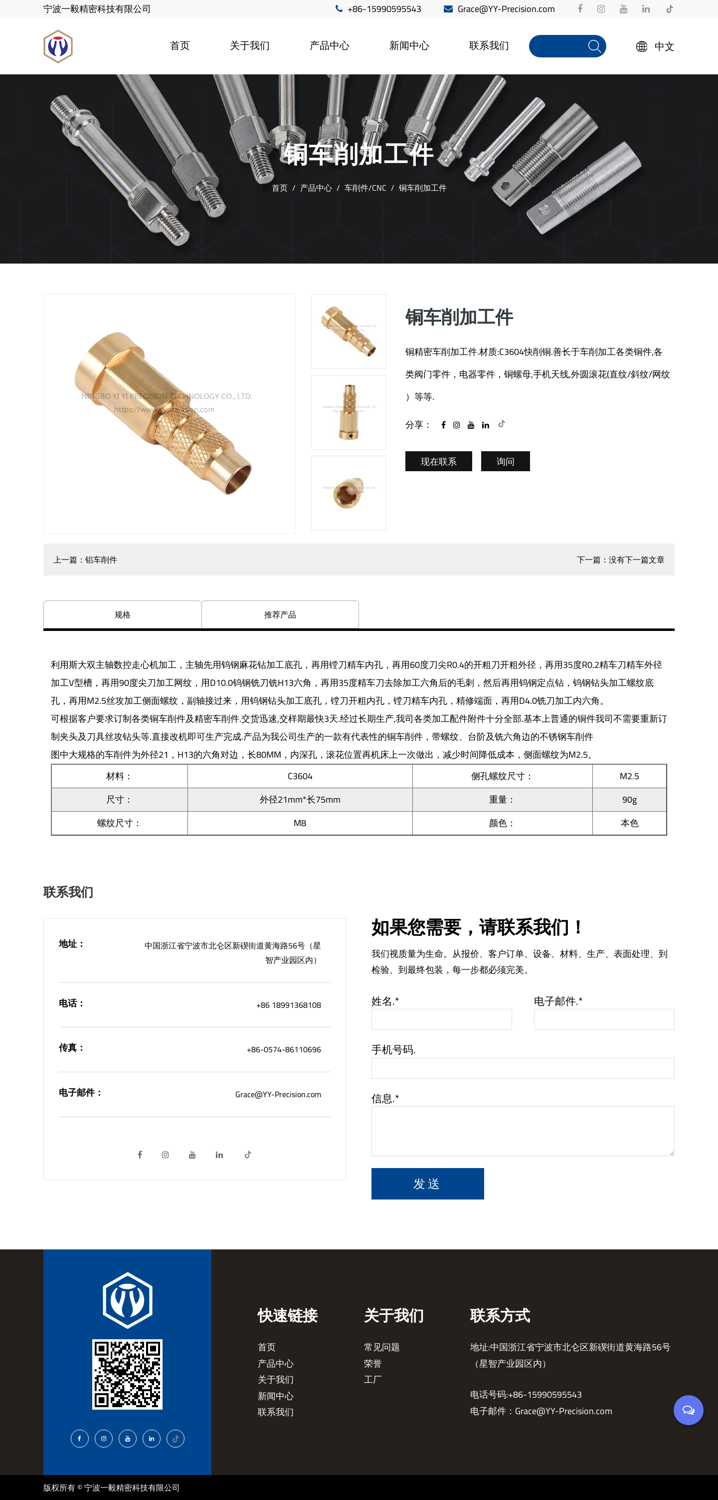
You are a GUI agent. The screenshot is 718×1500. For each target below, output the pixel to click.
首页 (180, 45)
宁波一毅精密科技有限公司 (97, 8)
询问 (506, 461)
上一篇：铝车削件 (85, 560)
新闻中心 (409, 45)
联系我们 (489, 45)
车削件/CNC (365, 188)
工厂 (373, 1379)
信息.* (385, 1099)
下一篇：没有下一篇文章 (621, 560)
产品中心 (330, 45)
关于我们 (250, 45)
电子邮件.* (558, 1001)
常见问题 (382, 1347)
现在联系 (439, 461)
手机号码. (393, 1050)
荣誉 (373, 1363)
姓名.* (385, 1001)
